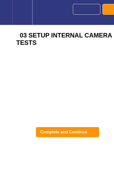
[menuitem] (22, 12)
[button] (6, 12)
